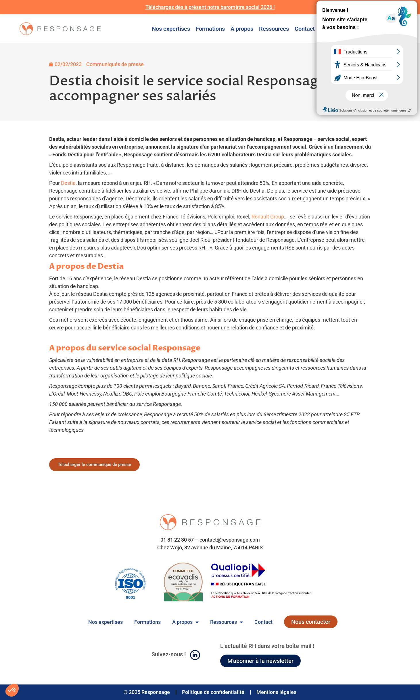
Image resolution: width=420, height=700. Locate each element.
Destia (68, 183)
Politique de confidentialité (213, 692)
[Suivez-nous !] (195, 655)
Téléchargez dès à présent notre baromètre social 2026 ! (210, 7)
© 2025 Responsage (147, 692)
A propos (242, 28)
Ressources (274, 28)
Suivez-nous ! (168, 654)
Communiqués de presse (115, 64)
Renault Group (268, 217)
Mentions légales (276, 692)
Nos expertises (171, 28)
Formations (210, 28)
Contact (305, 28)
